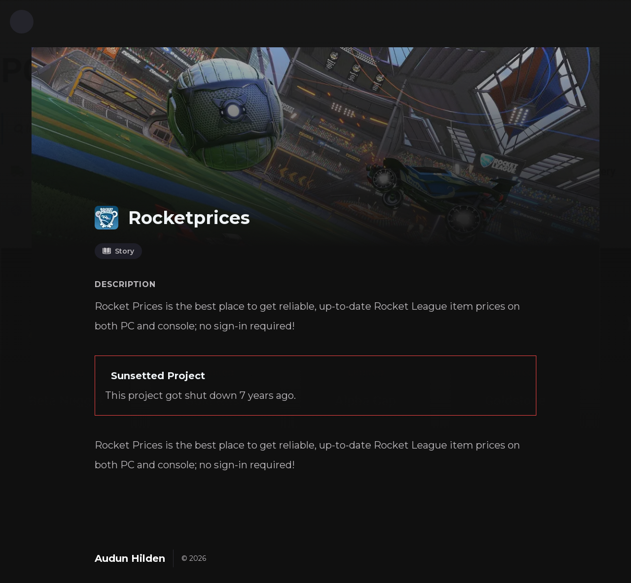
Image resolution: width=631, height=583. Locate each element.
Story (118, 251)
